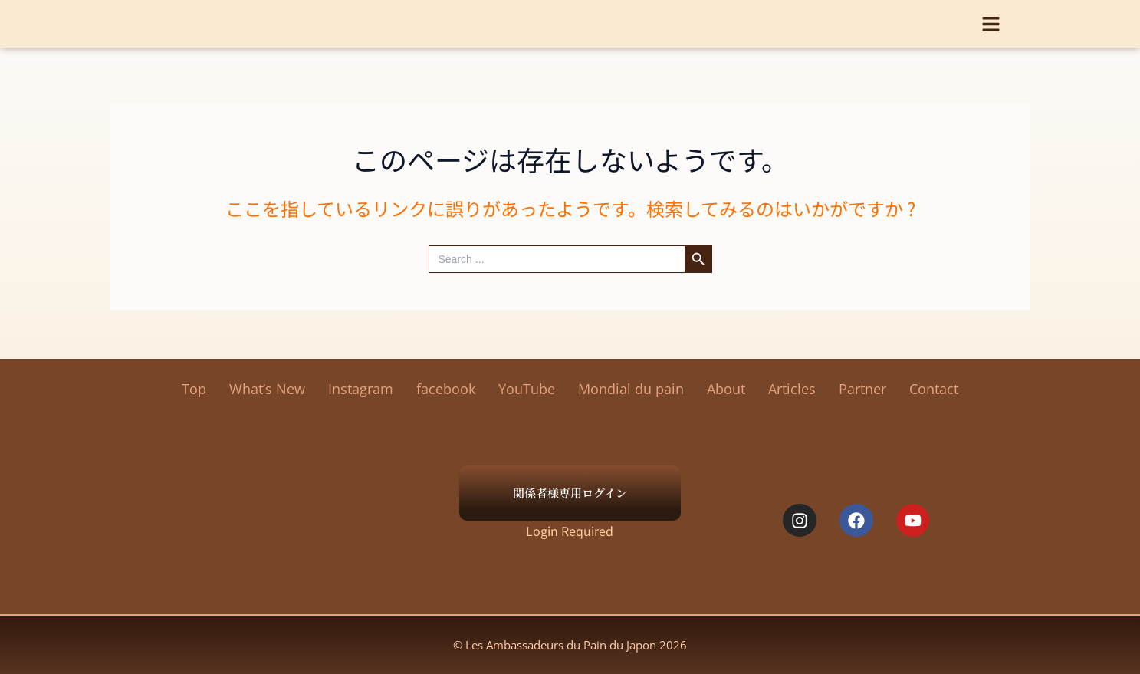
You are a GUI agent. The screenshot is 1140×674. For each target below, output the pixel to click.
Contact (933, 389)
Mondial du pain (631, 389)
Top (194, 389)
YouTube (526, 389)
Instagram (360, 389)
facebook (445, 389)
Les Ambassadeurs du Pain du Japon (570, 23)
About (726, 389)
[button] (990, 19)
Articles (792, 389)
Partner (862, 389)
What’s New (267, 389)
